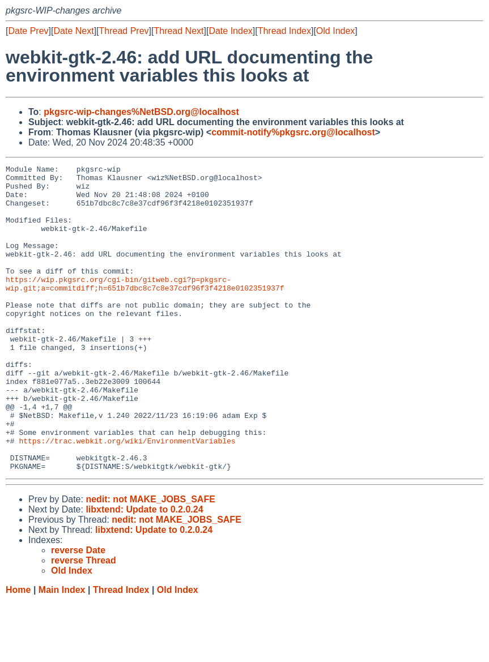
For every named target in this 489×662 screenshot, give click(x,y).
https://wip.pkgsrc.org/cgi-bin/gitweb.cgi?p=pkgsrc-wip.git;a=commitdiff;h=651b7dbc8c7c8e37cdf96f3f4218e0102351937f (145, 308)
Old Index (335, 31)
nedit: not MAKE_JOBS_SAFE (150, 560)
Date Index (230, 31)
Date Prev (28, 31)
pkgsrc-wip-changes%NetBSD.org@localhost (141, 112)
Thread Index (284, 31)
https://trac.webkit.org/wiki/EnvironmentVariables (127, 497)
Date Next (73, 31)
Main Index (62, 651)
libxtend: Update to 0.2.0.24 (144, 570)
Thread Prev (124, 31)
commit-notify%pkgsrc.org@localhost (293, 132)
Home (18, 651)
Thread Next (178, 31)
